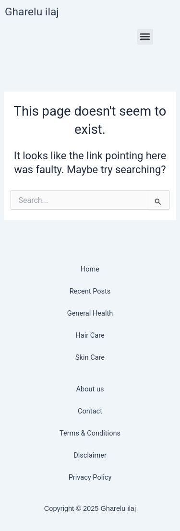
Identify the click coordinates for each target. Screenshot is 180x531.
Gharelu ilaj (32, 11)
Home (90, 269)
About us (90, 389)
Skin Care (90, 357)
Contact (90, 411)
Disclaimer (90, 455)
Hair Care (89, 335)
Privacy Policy (90, 477)
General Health (90, 313)
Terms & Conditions (90, 433)
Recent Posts (90, 291)
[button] (145, 37)
